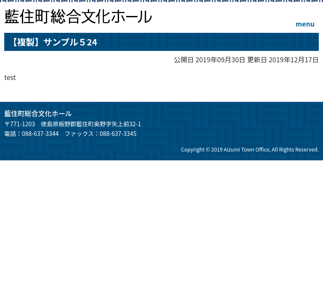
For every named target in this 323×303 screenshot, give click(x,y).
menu (305, 24)
